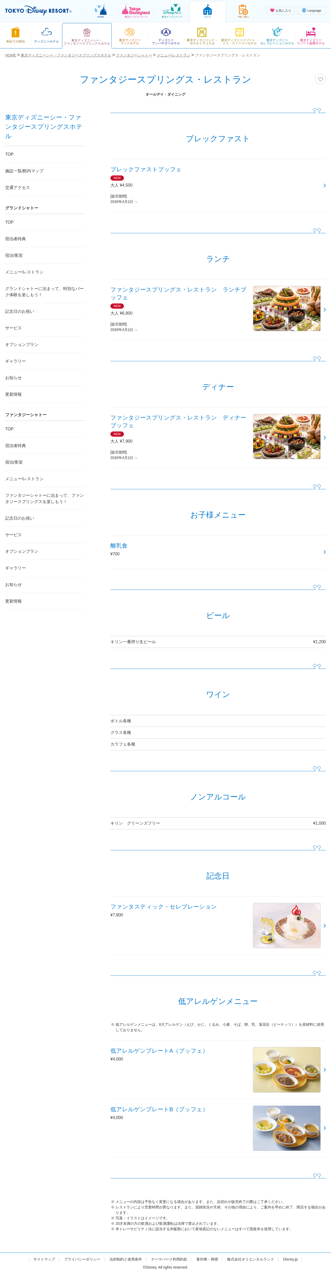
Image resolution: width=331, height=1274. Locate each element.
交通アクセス (17, 187)
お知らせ (13, 378)
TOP (9, 154)
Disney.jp (290, 1259)
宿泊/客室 (14, 255)
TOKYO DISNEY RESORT (38, 11)
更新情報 (13, 394)
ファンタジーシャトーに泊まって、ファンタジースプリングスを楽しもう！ (44, 498)
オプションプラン (21, 344)
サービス (13, 328)
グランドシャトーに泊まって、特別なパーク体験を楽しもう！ (44, 291)
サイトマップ (44, 1259)
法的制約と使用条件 (125, 1259)
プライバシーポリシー (82, 1259)
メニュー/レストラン (24, 272)
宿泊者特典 (15, 239)
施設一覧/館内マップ (24, 171)
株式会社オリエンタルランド (250, 1259)
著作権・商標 (207, 1259)
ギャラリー (15, 361)
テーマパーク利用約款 (169, 1259)
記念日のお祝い (19, 311)
